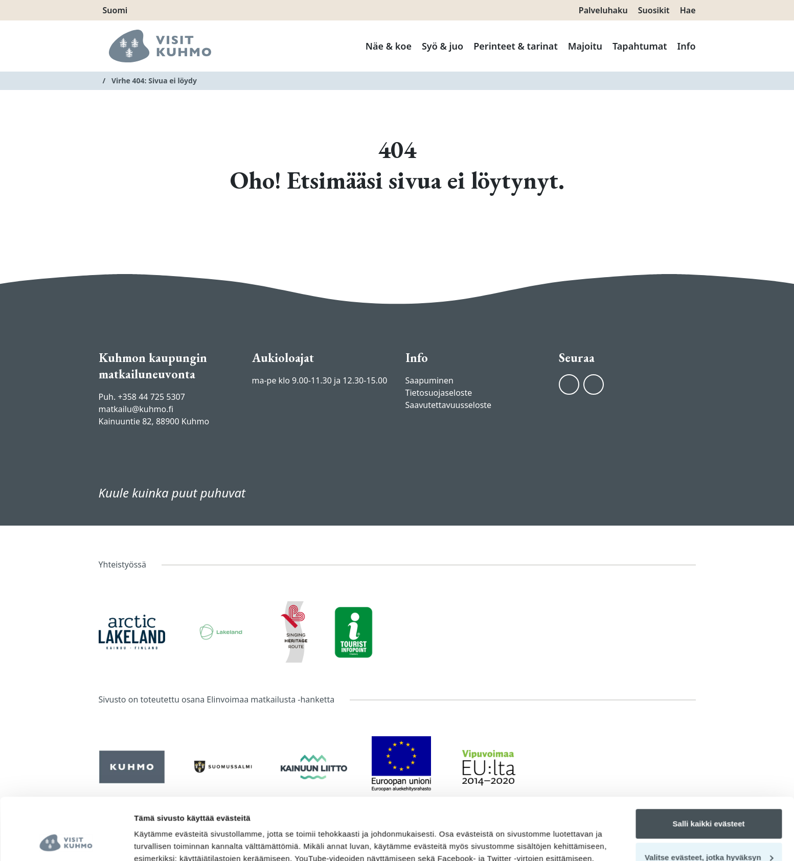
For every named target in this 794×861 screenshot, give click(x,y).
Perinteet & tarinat (515, 46)
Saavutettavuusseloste (448, 405)
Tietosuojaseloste (438, 392)
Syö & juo (442, 46)
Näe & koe (389, 46)
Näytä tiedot (156, 840)
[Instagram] (593, 384)
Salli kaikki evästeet (709, 765)
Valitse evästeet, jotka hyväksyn (709, 799)
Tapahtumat (639, 46)
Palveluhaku (603, 10)
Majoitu (585, 46)
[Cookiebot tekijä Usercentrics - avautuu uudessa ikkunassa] (66, 841)
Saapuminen (429, 380)
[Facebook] (569, 384)
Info (686, 46)
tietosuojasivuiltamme (240, 812)
